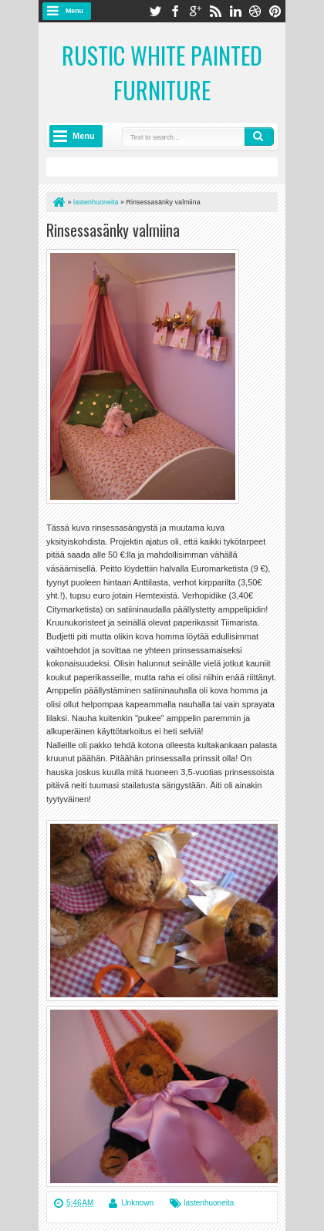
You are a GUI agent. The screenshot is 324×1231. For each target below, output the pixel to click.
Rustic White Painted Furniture (162, 72)
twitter (155, 11)
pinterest (275, 11)
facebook (175, 11)
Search (259, 136)
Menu (74, 11)
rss (215, 11)
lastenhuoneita (209, 1203)
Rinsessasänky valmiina (113, 229)
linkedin (235, 11)
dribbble (255, 11)
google (195, 11)
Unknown (137, 1203)
